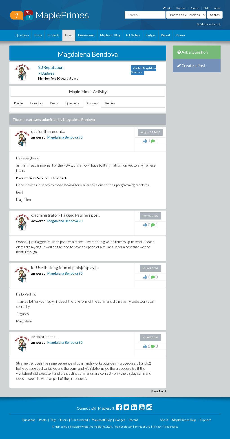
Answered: (37, 137)
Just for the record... (47, 131)
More (180, 35)
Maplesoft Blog (110, 35)
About (217, 8)
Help (206, 8)
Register (181, 8)
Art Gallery (133, 35)
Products (54, 35)
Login (167, 8)
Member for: (47, 78)
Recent (165, 35)
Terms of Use (142, 426)
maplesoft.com (123, 426)
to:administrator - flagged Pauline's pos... (64, 215)
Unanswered (86, 35)
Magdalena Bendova (62, 137)
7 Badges (46, 73)
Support (195, 8)
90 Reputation (50, 67)
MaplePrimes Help (184, 420)
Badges (150, 35)
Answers (92, 103)
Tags (53, 420)
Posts (38, 35)
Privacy (157, 426)
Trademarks (171, 426)
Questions (22, 35)
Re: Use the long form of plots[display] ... (64, 267)
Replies (110, 103)
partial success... (43, 336)
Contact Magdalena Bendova (143, 70)
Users (69, 35)
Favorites (36, 103)
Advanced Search (209, 24)
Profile (18, 103)
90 (81, 137)
